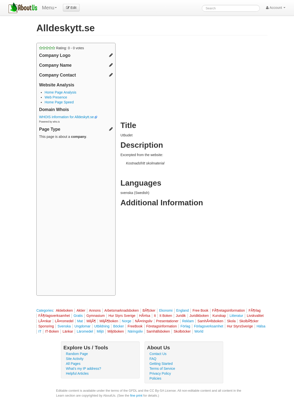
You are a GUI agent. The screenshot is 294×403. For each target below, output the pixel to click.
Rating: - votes (61, 48)
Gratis (78, 316)
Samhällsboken (158, 331)
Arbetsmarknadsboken (121, 310)
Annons (95, 310)
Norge (126, 321)
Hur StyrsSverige (240, 326)
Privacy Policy (160, 373)
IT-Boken (52, 331)
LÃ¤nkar (44, 321)
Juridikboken (199, 316)
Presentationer (167, 321)
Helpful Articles (77, 373)
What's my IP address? (83, 369)
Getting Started (161, 364)
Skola (231, 321)
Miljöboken (115, 331)
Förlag (185, 326)
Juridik (181, 316)
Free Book (200, 310)
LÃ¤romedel (64, 321)
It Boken (166, 316)
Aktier (80, 310)
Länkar (67, 331)
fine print (136, 395)
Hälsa (261, 326)
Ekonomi (165, 310)
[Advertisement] (76, 218)
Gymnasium (95, 316)
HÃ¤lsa (144, 316)
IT (39, 331)
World (198, 331)
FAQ (152, 359)
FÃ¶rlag (255, 310)
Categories (44, 310)
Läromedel (85, 331)
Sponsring (46, 326)
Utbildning (101, 326)
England (182, 310)
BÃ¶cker (149, 310)
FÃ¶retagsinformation (228, 310)
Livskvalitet (255, 316)
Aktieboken (64, 310)
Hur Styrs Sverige (121, 316)
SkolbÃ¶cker (248, 321)
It (155, 316)
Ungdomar (82, 326)
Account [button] (275, 8)
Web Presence (55, 97)
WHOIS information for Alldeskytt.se (68, 117)
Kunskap (219, 316)
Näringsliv (135, 331)
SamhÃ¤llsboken (210, 321)
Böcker (118, 326)
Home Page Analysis (60, 92)
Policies (155, 378)
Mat (80, 321)
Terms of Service (162, 369)
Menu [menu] (49, 7)
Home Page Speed (59, 102)
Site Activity (75, 359)
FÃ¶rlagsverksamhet (54, 316)
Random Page (77, 354)
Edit (71, 8)
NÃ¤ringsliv (143, 321)
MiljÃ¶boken (109, 321)
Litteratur (236, 316)
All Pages (73, 364)
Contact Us (157, 354)
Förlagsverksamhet (208, 326)
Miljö (100, 331)
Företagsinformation (161, 326)
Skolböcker (182, 331)
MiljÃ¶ (91, 321)
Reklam (188, 321)
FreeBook (135, 326)
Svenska (64, 326)
